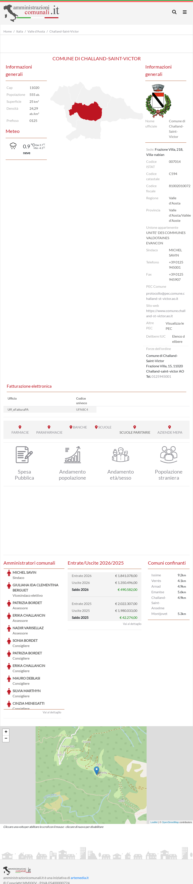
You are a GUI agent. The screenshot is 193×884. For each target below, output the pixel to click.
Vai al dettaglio (52, 679)
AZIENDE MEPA (169, 432)
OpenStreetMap (170, 789)
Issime (156, 575)
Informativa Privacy (56, 855)
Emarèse (157, 592)
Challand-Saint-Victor (64, 31)
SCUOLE (104, 427)
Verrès (156, 580)
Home (7, 31)
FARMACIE (20, 432)
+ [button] (6, 699)
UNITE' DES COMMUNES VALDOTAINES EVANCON (165, 237)
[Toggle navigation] (174, 12)
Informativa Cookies (89, 855)
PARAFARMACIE (49, 432)
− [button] (6, 706)
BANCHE (80, 427)
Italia (19, 31)
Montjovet (159, 613)
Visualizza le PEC (175, 325)
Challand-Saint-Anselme (158, 602)
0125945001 (161, 376)
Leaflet (154, 789)
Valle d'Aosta (36, 31)
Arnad (156, 586)
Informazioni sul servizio (21, 855)
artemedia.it (80, 845)
